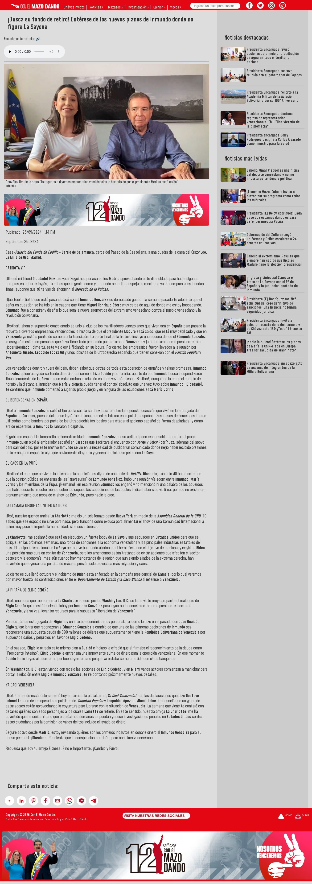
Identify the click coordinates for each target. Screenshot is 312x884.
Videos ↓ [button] (175, 7)
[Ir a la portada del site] (285, 817)
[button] (9, 801)
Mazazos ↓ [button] (115, 7)
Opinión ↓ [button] (159, 7)
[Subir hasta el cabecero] (302, 817)
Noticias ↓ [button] (96, 7)
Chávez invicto (74, 7)
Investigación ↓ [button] (138, 7)
